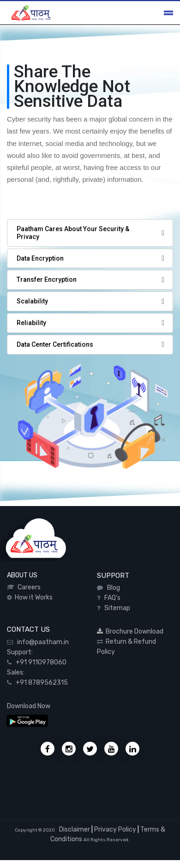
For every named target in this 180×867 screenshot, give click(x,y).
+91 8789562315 (40, 683)
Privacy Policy (115, 829)
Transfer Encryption (47, 279)
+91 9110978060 (39, 662)
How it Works (32, 597)
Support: (20, 652)
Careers (28, 587)
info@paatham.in (41, 642)
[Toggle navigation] (168, 13)
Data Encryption (40, 258)
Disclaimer (74, 829)
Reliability (31, 322)
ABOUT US (22, 575)
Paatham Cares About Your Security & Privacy (73, 232)
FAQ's (111, 598)
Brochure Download (130, 631)
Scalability (32, 301)
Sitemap (116, 608)
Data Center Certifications (55, 344)
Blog (112, 588)
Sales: (15, 672)
